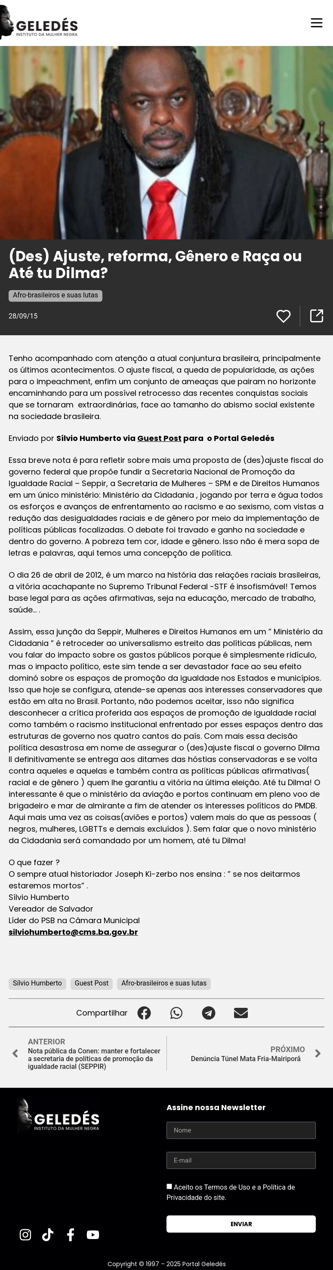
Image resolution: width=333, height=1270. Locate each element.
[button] (144, 1012)
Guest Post (159, 438)
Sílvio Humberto (37, 983)
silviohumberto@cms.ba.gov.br (73, 932)
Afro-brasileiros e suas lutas (55, 295)
